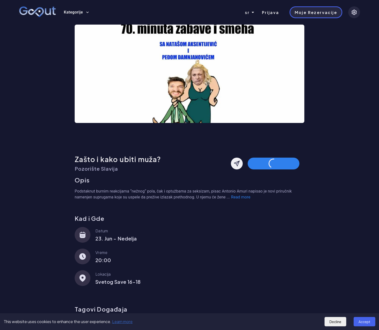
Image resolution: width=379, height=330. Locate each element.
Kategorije (76, 12)
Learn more (122, 321)
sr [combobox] (247, 12)
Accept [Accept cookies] (364, 321)
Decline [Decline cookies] (335, 321)
